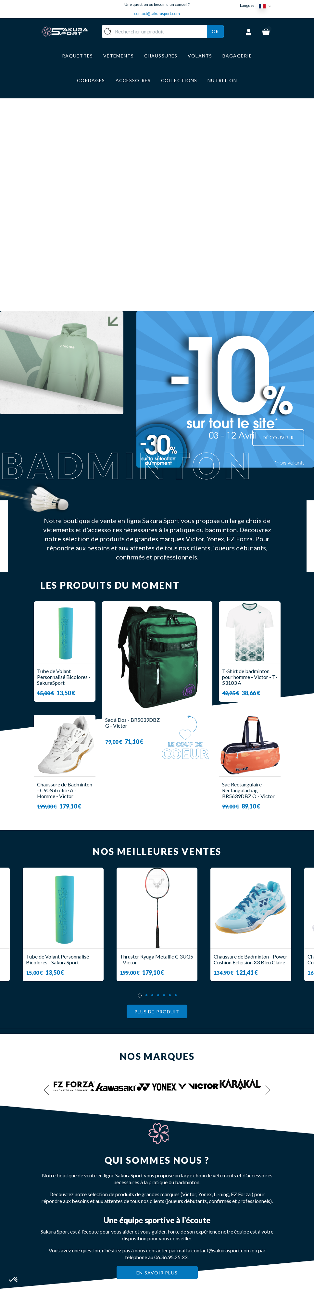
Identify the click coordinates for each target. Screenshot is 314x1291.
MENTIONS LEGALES (177, 1240)
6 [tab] (170, 798)
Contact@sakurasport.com (70, 1233)
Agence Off (169, 1286)
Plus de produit (157, 815)
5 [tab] (164, 798)
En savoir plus (157, 1076)
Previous (46, 893)
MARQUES (140, 1245)
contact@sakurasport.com (157, 13)
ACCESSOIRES (145, 1235)
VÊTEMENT (142, 1207)
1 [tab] (140, 799)
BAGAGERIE (142, 1226)
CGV (169, 1227)
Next (268, 893)
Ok (215, 39)
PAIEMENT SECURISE (177, 1215)
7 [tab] (176, 798)
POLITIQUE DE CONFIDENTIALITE (187, 1255)
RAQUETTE (142, 1187)
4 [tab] (158, 798)
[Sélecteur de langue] (266, 5)
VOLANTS (140, 1197)
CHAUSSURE (143, 1216)
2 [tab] (146, 798)
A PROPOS (177, 1187)
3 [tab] (152, 798)
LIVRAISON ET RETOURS (181, 1200)
